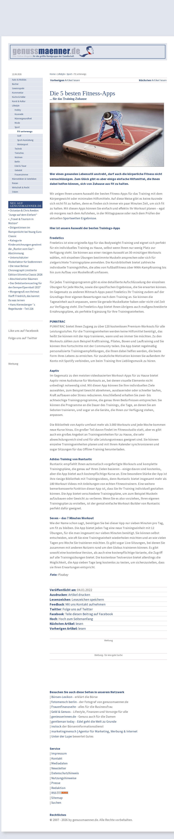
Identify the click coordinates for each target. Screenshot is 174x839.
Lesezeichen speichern (88, 599)
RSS (53, 793)
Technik (18, 148)
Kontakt (56, 758)
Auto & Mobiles (19, 79)
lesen (68, 628)
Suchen (56, 803)
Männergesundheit (23, 118)
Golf (19, 135)
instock (56, 726)
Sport (69, 74)
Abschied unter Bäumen (24, 279)
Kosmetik (19, 114)
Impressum (59, 753)
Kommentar (17, 92)
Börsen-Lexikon (61, 697)
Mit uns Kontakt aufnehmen (85, 604)
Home (52, 74)
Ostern (15, 191)
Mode (17, 122)
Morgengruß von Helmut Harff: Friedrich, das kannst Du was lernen (24, 296)
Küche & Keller (18, 97)
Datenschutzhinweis (65, 773)
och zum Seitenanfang (77, 619)
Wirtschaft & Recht (20, 187)
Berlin (17, 161)
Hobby (18, 109)
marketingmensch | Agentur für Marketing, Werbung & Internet (94, 731)
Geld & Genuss (61, 712)
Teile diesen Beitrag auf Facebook (89, 614)
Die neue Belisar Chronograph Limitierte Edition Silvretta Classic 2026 (25, 270)
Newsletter (58, 768)
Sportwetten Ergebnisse (79, 218)
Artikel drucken (79, 595)
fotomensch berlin (64, 702)
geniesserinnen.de (63, 716)
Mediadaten (59, 763)
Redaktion (58, 788)
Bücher (15, 84)
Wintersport (22, 144)
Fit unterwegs (24, 131)
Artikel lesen (65, 80)
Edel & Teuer (20, 165)
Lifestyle (61, 74)
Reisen (15, 183)
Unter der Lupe (61, 736)
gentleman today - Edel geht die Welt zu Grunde (83, 721)
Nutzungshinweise (63, 778)
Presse (55, 783)
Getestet (18, 170)
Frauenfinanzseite (63, 707)
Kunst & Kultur (18, 101)
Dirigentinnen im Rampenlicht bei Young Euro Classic (25, 232)
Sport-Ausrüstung (25, 140)
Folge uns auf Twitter (77, 609)
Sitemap (57, 798)
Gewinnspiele (18, 88)
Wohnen (18, 157)
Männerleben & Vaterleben (24, 178)
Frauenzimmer (21, 174)
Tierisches (19, 153)
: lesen (66, 624)
